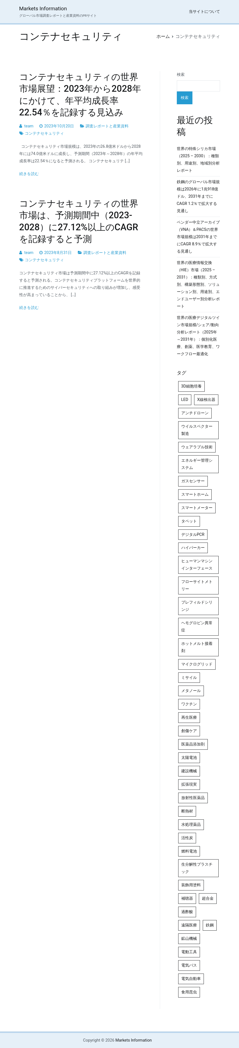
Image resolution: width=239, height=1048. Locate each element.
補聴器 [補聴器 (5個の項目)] (187, 898)
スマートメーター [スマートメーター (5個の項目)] (197, 507)
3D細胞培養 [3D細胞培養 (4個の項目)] (191, 386)
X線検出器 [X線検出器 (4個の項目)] (206, 399)
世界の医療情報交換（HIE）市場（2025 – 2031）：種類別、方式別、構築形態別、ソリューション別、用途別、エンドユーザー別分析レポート (198, 284)
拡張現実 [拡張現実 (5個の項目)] (189, 784)
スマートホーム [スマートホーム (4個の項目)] (195, 494)
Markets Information (43, 8)
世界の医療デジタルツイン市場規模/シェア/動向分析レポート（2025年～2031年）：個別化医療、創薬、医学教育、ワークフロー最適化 (198, 335)
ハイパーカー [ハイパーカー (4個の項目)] (193, 547)
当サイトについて (204, 11)
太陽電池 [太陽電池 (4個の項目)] (189, 757)
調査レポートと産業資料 (107, 126)
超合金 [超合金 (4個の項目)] (208, 898)
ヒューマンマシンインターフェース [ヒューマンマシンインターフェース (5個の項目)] (197, 565)
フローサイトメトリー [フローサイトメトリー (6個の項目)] (197, 585)
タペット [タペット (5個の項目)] (189, 521)
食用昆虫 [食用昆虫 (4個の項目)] (189, 992)
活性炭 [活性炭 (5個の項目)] (187, 838)
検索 (181, 74)
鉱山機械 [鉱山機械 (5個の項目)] (189, 938)
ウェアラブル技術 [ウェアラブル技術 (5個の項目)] (197, 447)
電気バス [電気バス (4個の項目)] (189, 965)
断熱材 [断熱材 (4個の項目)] (187, 811)
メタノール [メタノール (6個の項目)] (191, 690)
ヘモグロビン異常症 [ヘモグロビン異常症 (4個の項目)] (197, 627)
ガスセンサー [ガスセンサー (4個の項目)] (193, 481)
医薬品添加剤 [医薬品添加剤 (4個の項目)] (193, 744)
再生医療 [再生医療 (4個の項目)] (189, 717)
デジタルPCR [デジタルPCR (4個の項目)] (192, 534)
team (28, 126)
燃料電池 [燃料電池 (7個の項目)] (189, 851)
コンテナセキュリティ (44, 133)
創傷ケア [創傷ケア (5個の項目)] (189, 730)
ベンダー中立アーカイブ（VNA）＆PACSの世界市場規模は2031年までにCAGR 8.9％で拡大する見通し (198, 237)
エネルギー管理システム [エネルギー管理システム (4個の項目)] (197, 464)
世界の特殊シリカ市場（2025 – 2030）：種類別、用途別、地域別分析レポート (198, 159)
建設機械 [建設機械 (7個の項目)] (189, 771)
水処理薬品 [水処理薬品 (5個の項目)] (191, 824)
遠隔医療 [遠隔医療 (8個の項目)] (189, 925)
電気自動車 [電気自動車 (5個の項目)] (191, 978)
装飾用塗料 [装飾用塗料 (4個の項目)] (191, 885)
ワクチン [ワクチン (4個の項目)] (189, 704)
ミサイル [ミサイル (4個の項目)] (189, 677)
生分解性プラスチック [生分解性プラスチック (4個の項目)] (197, 868)
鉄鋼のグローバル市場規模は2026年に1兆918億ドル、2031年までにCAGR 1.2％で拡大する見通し (198, 196)
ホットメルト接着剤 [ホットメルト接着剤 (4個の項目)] (197, 647)
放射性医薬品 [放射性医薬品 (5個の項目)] (193, 797)
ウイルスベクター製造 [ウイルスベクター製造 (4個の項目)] (197, 430)
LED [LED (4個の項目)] (184, 399)
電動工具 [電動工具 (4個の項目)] (189, 952)
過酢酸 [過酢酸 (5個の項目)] (187, 911)
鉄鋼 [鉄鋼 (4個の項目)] (210, 925)
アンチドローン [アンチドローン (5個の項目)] (195, 413)
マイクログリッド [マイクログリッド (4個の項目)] (197, 664)
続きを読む (29, 173)
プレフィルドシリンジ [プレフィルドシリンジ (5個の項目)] (197, 606)
